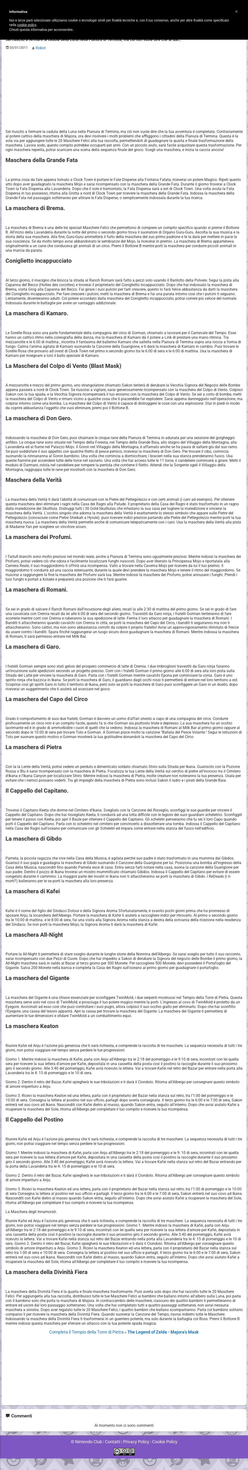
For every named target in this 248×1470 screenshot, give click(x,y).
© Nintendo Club (90, 1453)
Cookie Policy (160, 1453)
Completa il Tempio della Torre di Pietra (91, 1344)
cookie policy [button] (26, 25)
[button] (236, 11)
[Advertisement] (124, 86)
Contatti (113, 1453)
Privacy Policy (135, 1453)
